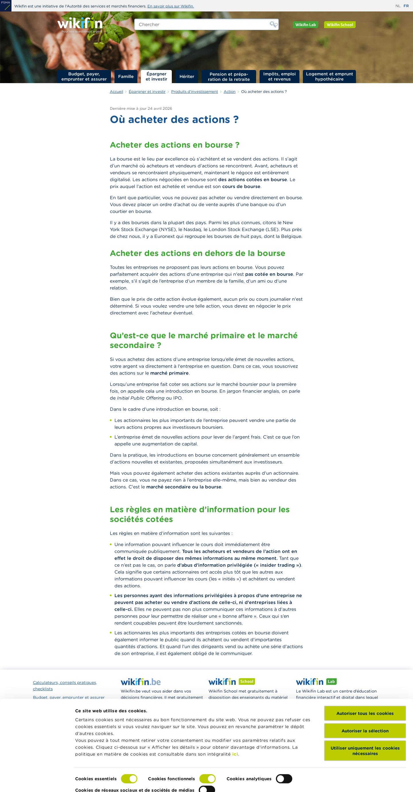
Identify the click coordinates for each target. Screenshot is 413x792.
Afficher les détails (96, 780)
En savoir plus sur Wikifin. (170, 6)
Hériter (187, 76)
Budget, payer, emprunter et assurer (84, 76)
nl (398, 5)
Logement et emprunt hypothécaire (329, 76)
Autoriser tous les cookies (365, 695)
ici (235, 736)
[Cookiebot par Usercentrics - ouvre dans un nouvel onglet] (37, 781)
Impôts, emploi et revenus (279, 76)
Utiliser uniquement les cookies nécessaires (365, 732)
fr (406, 5)
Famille (126, 76)
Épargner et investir (156, 76)
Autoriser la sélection (365, 712)
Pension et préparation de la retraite (229, 76)
